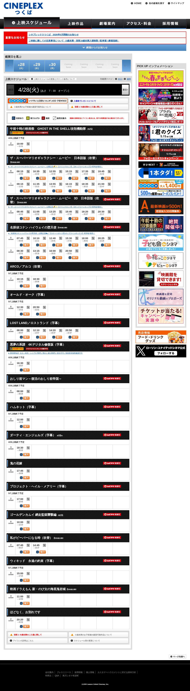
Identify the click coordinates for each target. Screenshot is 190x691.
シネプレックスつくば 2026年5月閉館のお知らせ (54, 34)
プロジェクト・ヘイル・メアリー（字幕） (39, 486)
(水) (36, 65)
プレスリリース (64, 672)
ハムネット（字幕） (23, 407)
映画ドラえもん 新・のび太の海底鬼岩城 (38, 589)
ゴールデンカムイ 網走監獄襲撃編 (33, 514)
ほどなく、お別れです (25, 612)
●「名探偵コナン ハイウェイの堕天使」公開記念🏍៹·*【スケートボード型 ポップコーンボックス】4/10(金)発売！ (51, 233)
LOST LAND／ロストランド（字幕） (35, 323)
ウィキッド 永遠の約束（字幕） (33, 561)
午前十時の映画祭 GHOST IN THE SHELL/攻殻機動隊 (48, 128)
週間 (129, 79)
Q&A (57, 675)
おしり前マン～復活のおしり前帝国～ (36, 378)
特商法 (48, 675)
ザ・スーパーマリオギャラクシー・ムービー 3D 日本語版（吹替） (54, 200)
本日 (120, 79)
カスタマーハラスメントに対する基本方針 (117, 672)
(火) (21, 65)
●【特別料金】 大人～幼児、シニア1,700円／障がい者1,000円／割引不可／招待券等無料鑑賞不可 (45, 353)
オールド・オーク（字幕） (28, 294)
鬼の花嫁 (16, 463)
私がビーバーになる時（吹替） (31, 538)
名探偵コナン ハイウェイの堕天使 (33, 227)
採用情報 (79, 672)
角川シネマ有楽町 (71, 675)
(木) (52, 65)
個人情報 (90, 672)
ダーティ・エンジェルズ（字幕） (33, 435)
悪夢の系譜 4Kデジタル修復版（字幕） (38, 344)
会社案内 (49, 672)
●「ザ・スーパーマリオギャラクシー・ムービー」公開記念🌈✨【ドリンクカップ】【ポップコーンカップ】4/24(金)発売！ (55, 166)
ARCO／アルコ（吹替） (26, 266)
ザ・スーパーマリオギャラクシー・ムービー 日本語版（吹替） (54, 158)
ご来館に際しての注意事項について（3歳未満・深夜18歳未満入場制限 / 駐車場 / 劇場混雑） (74, 40)
